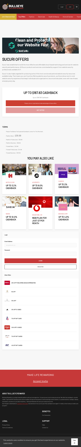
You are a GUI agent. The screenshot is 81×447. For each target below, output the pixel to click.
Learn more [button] (7, 443)
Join (70, 7)
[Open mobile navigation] (76, 7)
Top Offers (21, 17)
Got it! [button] (74, 441)
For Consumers (46, 415)
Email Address (8, 241)
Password (7, 250)
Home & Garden (68, 17)
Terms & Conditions (7, 427)
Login (61, 7)
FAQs (43, 425)
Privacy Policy (6, 425)
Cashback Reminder (22, 403)
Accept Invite (40, 381)
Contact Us (45, 427)
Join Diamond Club (8, 17)
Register (40, 267)
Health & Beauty (54, 17)
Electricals (41, 17)
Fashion (31, 17)
